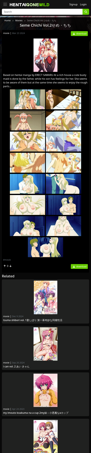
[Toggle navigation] (5, 4)
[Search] (42, 12)
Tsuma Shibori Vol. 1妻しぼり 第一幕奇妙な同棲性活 (32, 320)
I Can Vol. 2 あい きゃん (16, 366)
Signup (73, 4)
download (79, 33)
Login (83, 4)
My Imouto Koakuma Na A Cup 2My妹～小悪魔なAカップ (35, 412)
